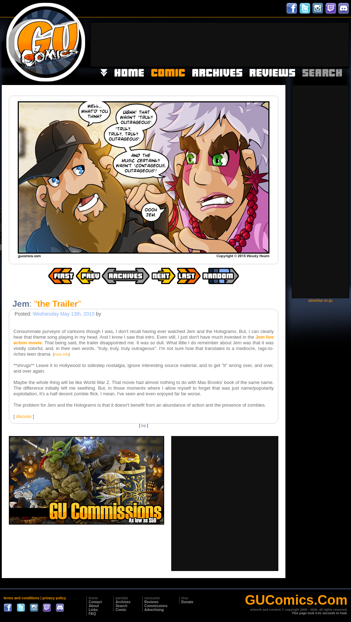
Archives (123, 602)
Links (93, 610)
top (143, 426)
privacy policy (54, 598)
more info (61, 354)
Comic (121, 610)
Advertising (154, 610)
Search (121, 606)
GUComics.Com (296, 600)
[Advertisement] (327, 44)
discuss (23, 416)
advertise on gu (320, 300)
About (94, 606)
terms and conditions (21, 598)
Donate (187, 602)
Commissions (156, 606)
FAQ (92, 614)
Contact (95, 602)
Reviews (151, 602)
